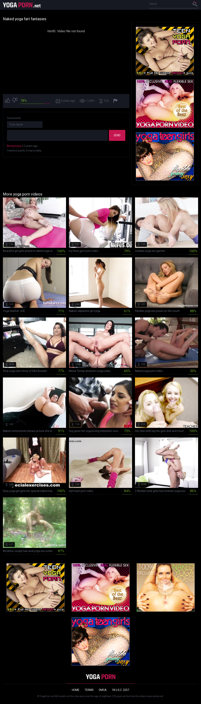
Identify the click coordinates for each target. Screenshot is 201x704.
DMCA (103, 689)
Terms (89, 689)
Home (75, 689)
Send (117, 135)
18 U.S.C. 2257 (120, 689)
